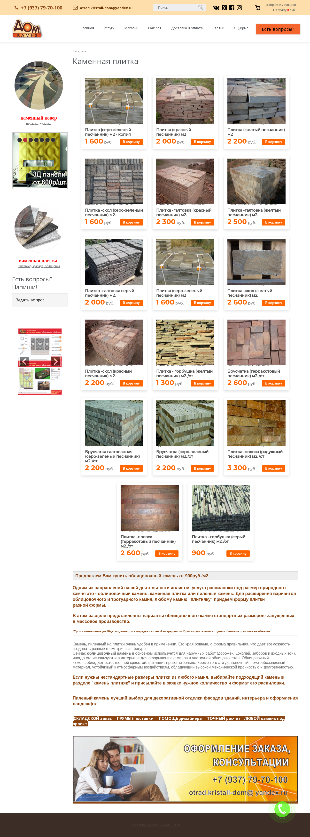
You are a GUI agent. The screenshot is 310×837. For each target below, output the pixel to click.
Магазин (131, 28)
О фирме (241, 28)
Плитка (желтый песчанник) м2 (256, 132)
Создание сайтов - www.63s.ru (155, 825)
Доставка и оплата (187, 28)
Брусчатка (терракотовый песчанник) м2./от (253, 373)
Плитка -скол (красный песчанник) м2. (108, 373)
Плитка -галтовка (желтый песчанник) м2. (254, 212)
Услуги (109, 28)
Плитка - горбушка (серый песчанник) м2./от (218, 539)
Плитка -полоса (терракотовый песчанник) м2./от (148, 541)
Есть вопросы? (278, 29)
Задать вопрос (30, 300)
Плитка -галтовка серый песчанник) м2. (109, 293)
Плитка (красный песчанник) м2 (173, 132)
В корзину (131, 141)
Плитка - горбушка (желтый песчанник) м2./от (184, 373)
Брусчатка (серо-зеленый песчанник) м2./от (182, 454)
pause (40, 160)
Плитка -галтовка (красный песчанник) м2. (183, 212)
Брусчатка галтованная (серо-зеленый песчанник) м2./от (112, 456)
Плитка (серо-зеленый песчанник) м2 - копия (108, 132)
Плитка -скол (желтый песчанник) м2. (249, 293)
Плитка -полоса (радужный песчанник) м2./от (255, 454)
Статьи (218, 28)
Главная (87, 28)
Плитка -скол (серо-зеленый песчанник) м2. (114, 212)
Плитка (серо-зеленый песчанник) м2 (179, 293)
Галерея (155, 28)
